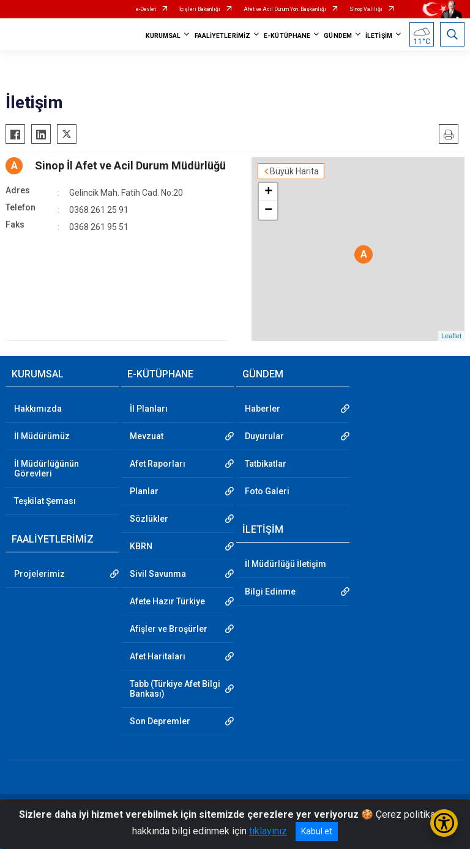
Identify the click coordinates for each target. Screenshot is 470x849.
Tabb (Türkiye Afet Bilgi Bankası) (175, 689)
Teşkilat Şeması (45, 501)
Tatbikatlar (265, 464)
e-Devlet (146, 9)
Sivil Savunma (158, 574)
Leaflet (451, 335)
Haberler (262, 408)
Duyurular (264, 436)
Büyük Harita (294, 171)
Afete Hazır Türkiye (167, 601)
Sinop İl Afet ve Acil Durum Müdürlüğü (130, 165)
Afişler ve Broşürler (168, 629)
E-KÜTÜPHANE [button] (287, 36)
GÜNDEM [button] (338, 36)
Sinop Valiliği (365, 9)
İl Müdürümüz (42, 436)
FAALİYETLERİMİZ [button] (223, 36)
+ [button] (268, 192)
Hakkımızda (38, 408)
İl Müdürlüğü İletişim (285, 564)
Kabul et (316, 831)
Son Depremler (160, 721)
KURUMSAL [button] (163, 36)
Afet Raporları (157, 464)
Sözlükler (149, 519)
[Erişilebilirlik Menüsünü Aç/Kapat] (444, 823)
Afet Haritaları (157, 656)
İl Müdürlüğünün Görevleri (46, 468)
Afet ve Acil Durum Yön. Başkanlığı (285, 9)
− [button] (268, 210)
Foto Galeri (267, 491)
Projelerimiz (39, 574)
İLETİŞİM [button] (378, 36)
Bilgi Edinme (270, 591)
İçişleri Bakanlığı (199, 9)
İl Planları (149, 408)
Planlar (144, 491)
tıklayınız (268, 831)
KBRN (141, 546)
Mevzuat (146, 436)
